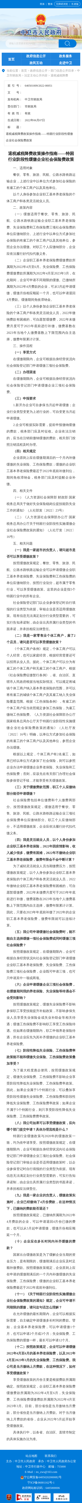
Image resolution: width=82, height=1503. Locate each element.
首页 (11, 59)
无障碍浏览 (62, 4)
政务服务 (65, 56)
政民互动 (36, 63)
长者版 (75, 4)
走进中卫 (65, 63)
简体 (42, 4)
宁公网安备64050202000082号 (40, 1477)
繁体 (50, 4)
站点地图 (31, 1456)
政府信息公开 (36, 56)
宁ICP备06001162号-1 (41, 1482)
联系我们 (50, 1456)
